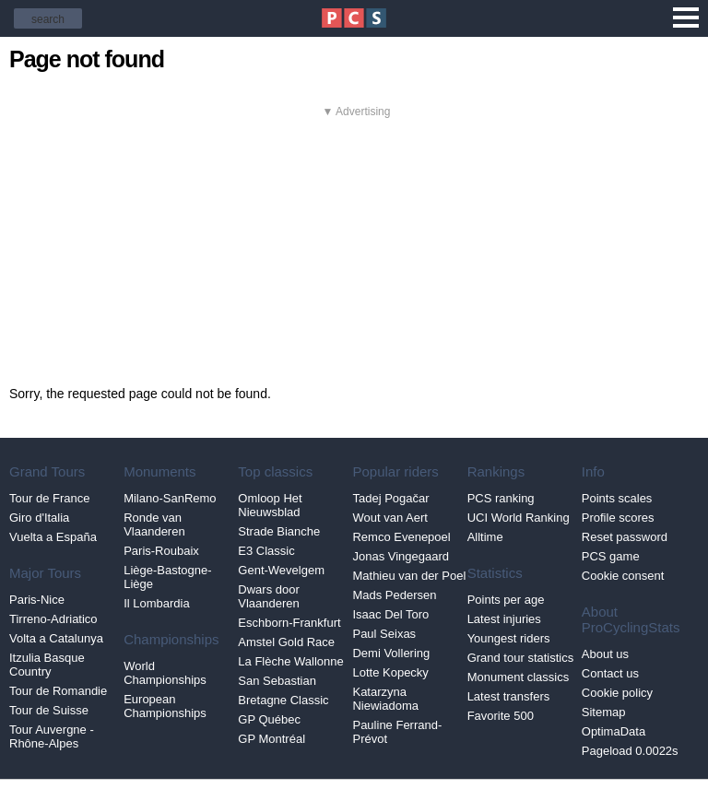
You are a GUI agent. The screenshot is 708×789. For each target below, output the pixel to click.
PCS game (611, 556)
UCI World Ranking (518, 517)
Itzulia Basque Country (47, 664)
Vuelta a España (53, 537)
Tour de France (49, 498)
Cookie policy (617, 693)
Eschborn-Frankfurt (289, 623)
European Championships (165, 706)
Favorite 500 (500, 716)
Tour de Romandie (58, 691)
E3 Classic (266, 551)
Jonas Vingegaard (400, 556)
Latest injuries (504, 619)
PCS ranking (501, 498)
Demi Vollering (391, 653)
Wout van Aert (389, 517)
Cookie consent (623, 576)
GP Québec (269, 719)
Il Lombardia (157, 603)
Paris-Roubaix (161, 551)
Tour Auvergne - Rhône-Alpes (51, 736)
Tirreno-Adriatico (53, 619)
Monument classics (518, 677)
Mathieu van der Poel (409, 576)
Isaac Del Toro (390, 614)
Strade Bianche (279, 531)
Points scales (617, 498)
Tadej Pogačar (390, 498)
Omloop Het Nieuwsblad (269, 505)
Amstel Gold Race (286, 642)
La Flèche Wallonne (290, 661)
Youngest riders (508, 638)
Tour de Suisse (48, 710)
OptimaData (613, 731)
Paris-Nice (37, 599)
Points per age (506, 599)
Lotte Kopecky (390, 672)
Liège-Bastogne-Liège (167, 577)
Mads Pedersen (394, 595)
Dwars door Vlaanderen (269, 596)
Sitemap (604, 712)
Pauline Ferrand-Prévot (397, 732)
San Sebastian (277, 681)
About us (605, 654)
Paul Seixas (384, 634)
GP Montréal (271, 739)
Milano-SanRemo (170, 498)
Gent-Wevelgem (281, 570)
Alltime (485, 537)
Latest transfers (508, 696)
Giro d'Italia (39, 517)
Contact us (610, 673)
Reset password (624, 537)
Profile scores (618, 517)
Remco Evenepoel (401, 537)
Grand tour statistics (520, 658)
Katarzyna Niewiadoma (385, 698)
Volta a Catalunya (56, 638)
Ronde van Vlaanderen (154, 524)
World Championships (165, 673)
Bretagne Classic (283, 700)
